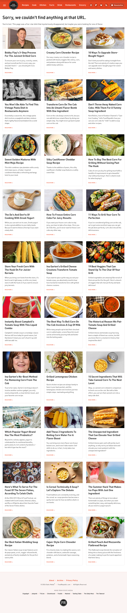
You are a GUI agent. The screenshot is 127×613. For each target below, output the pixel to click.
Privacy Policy (72, 580)
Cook (34, 5)
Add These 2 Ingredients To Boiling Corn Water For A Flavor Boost (61, 435)
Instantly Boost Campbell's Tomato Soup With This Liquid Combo (21, 325)
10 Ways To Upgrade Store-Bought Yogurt (103, 54)
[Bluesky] (101, 5)
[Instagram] (91, 5)
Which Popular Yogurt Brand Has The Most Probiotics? (20, 433)
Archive (60, 580)
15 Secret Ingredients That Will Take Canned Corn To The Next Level (105, 380)
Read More (8, 72)
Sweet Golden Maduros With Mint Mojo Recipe (20, 161)
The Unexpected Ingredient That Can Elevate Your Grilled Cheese (104, 435)
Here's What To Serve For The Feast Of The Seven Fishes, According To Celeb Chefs (21, 490)
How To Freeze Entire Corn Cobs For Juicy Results (61, 216)
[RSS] (106, 5)
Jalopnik (34, 593)
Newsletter (117, 5)
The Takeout (100, 593)
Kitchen (43, 5)
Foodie (60, 593)
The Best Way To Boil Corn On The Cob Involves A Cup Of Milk (63, 323)
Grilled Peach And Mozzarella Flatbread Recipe (104, 543)
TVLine (42, 593)
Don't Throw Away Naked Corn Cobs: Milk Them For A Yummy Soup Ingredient (105, 108)
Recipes (25, 5)
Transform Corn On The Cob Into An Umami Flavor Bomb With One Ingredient (62, 108)
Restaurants (70, 5)
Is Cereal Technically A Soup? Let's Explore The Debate (63, 488)
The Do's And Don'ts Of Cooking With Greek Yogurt (19, 216)
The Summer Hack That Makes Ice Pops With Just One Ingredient (104, 490)
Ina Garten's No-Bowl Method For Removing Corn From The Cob (21, 380)
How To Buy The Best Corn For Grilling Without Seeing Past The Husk (105, 163)
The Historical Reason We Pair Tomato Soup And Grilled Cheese (104, 325)
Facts (51, 5)
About (51, 580)
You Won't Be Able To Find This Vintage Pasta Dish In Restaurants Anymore (21, 108)
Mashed (67, 593)
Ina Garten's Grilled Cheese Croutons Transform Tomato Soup (62, 270)
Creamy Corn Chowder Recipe (63, 52)
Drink (59, 5)
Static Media (50, 584)
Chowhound (51, 593)
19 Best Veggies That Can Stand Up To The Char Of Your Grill (104, 270)
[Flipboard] (96, 5)
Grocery (82, 5)
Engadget (26, 593)
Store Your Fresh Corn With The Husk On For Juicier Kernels (19, 270)
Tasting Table (77, 593)
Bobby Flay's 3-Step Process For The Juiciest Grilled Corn (20, 54)
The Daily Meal (89, 593)
